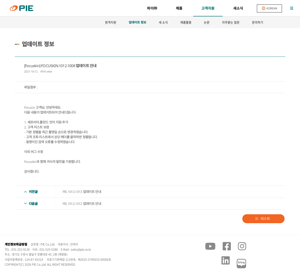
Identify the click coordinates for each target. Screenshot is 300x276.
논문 (207, 22)
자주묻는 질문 (231, 22)
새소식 (238, 8)
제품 (179, 8)
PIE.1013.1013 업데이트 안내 (82, 191)
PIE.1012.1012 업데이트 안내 (82, 203)
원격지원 (110, 22)
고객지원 (207, 8)
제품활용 (185, 22)
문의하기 (257, 22)
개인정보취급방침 (16, 244)
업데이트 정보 (137, 22)
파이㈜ (152, 8)
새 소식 (163, 22)
